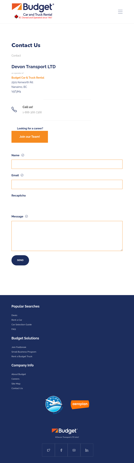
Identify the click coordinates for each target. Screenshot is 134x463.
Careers (15, 379)
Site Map (15, 383)
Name (15, 155)
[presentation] (39, 207)
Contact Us (17, 388)
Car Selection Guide (21, 324)
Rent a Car (16, 320)
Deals (14, 315)
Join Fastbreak (18, 347)
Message (17, 216)
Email (15, 175)
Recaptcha (18, 195)
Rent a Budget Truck (21, 356)
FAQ (13, 329)
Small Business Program (23, 351)
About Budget (18, 374)
